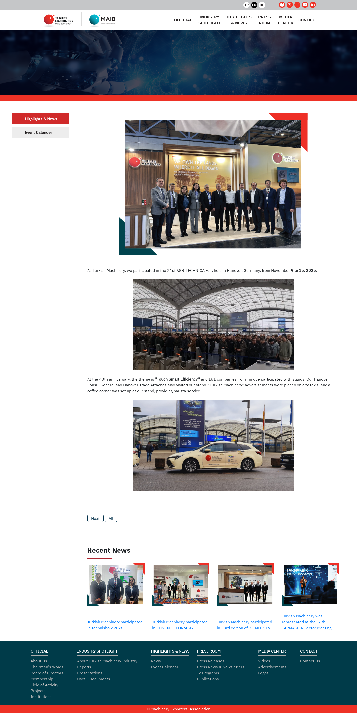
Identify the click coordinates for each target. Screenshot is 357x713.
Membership (42, 678)
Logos (263, 672)
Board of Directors (47, 672)
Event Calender (38, 132)
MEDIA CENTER (285, 19)
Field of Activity (44, 684)
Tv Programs (208, 672)
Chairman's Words (47, 666)
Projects (38, 690)
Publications (208, 678)
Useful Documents (93, 678)
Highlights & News (41, 118)
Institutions (41, 696)
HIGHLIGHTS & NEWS (239, 19)
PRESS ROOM (264, 19)
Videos (264, 660)
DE (262, 5)
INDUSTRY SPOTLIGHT (209, 19)
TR (246, 5)
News (156, 660)
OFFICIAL (183, 19)
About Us (39, 660)
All (111, 518)
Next (95, 518)
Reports (84, 666)
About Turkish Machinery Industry (107, 660)
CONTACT (307, 19)
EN (254, 5)
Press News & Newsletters (220, 666)
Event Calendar (164, 666)
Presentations (89, 672)
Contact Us (310, 660)
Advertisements (272, 666)
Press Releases (210, 660)
